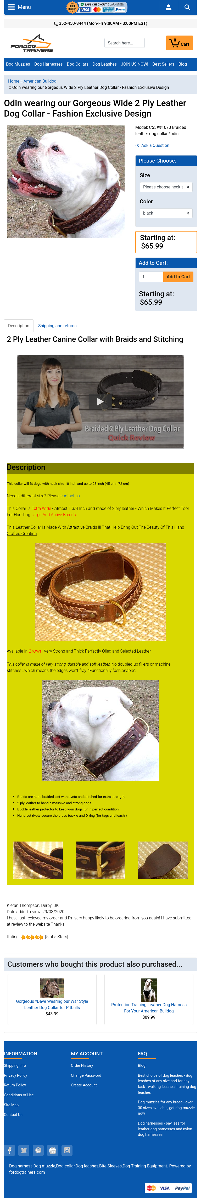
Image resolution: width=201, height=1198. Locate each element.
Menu (19, 7)
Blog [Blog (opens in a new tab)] (182, 64)
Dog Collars (77, 64)
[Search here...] (124, 43)
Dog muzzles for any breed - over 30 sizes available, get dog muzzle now (166, 1108)
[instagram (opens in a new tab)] (67, 1150)
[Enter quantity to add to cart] (151, 277)
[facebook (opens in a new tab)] (9, 1150)
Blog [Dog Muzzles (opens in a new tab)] (142, 1065)
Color (146, 201)
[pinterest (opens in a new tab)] (38, 1150)
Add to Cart (178, 276)
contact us (70, 495)
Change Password (86, 1075)
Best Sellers (163, 64)
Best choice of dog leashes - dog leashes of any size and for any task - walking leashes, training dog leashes (167, 1084)
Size (145, 175)
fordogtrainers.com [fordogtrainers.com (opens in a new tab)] (27, 1172)
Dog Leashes (105, 64)
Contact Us (13, 1115)
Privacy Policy (15, 1075)
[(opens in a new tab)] (38, 859)
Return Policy (15, 1085)
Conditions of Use (19, 1095)
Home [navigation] (13, 81)
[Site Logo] (32, 42)
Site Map (11, 1105)
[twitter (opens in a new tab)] (24, 1150)
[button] (100, 402)
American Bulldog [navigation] (40, 81)
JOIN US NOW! (134, 64)
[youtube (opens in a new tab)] (52, 1150)
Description (18, 325)
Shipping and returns (57, 325)
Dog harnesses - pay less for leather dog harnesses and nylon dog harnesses (165, 1129)
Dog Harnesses (48, 64)
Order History (82, 1065)
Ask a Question (152, 145)
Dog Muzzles (18, 64)
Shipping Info (15, 1065)
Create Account (84, 1085)
